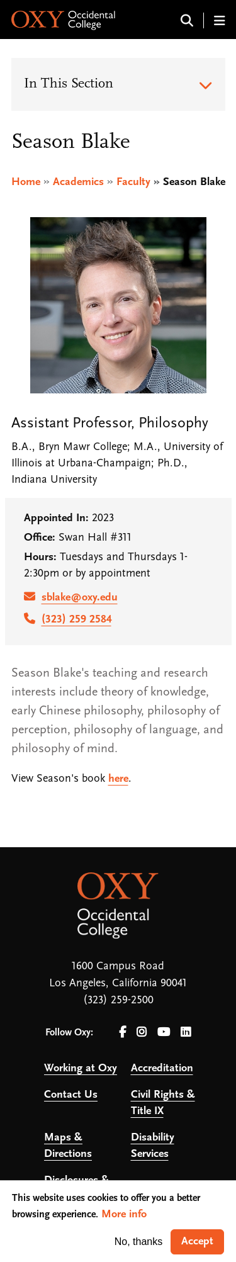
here (118, 779)
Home (25, 182)
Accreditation (162, 1068)
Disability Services (152, 1146)
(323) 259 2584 (76, 620)
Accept (197, 1242)
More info (124, 1214)
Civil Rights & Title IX (163, 1103)
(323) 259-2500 (118, 1000)
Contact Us (71, 1095)
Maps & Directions (68, 1146)
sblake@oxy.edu (80, 598)
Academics (78, 182)
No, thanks (138, 1241)
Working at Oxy (80, 1068)
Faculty (133, 182)
